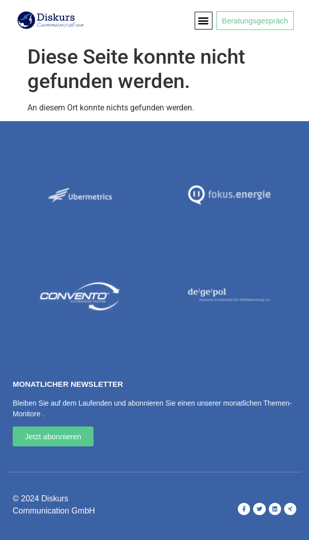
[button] (203, 21)
